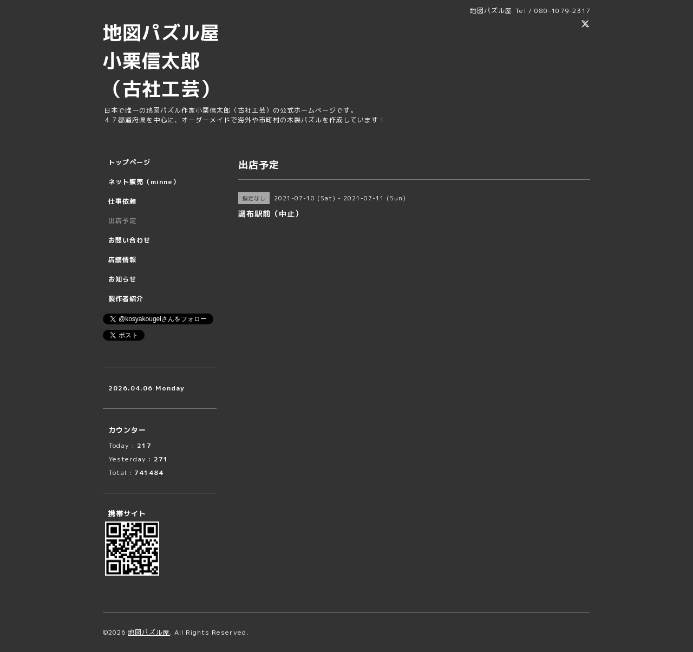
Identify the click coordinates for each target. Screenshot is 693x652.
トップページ (129, 162)
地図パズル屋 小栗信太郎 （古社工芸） (171, 60)
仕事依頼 (122, 201)
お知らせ (122, 279)
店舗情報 (122, 259)
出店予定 (122, 220)
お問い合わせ (129, 240)
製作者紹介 (125, 298)
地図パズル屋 (149, 632)
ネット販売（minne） (144, 181)
